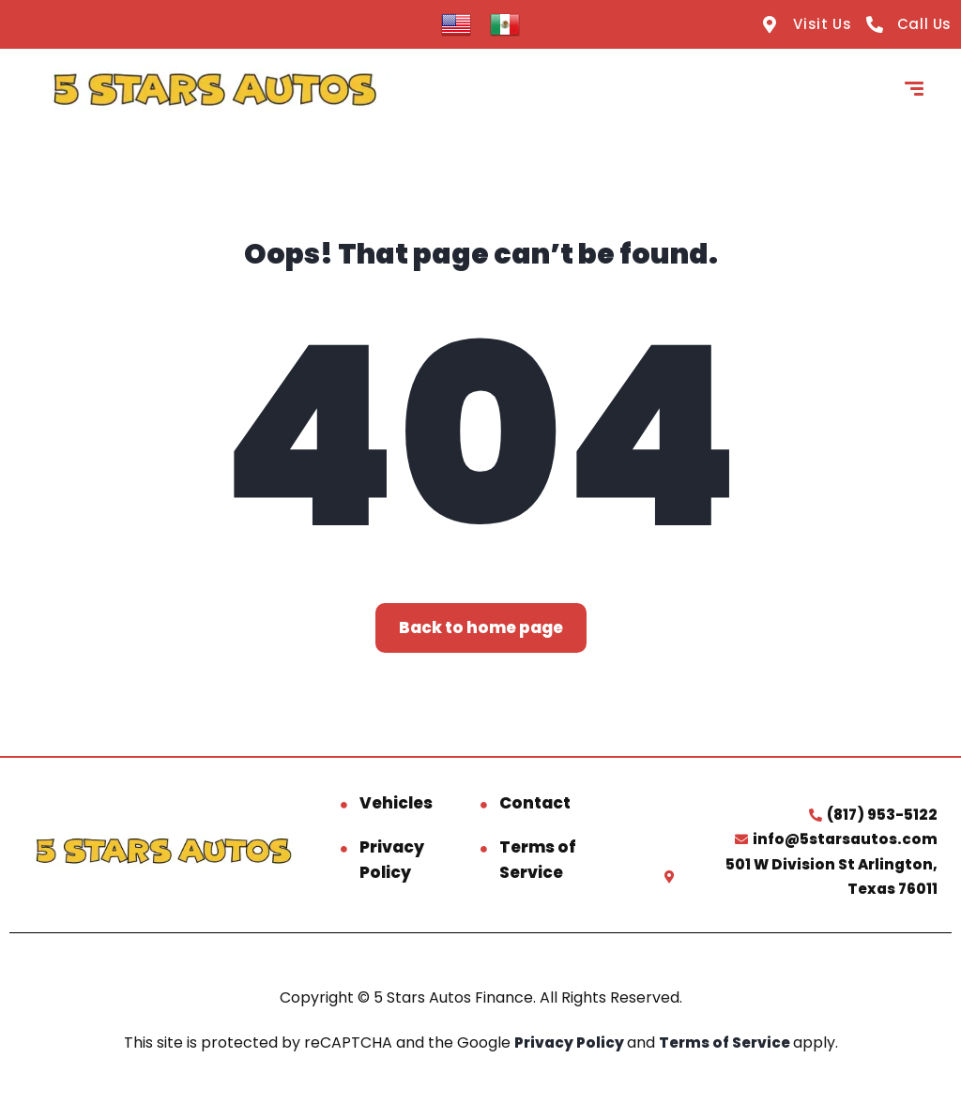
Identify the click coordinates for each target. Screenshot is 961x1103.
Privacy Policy (391, 860)
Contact (535, 803)
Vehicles (396, 803)
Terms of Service (537, 860)
